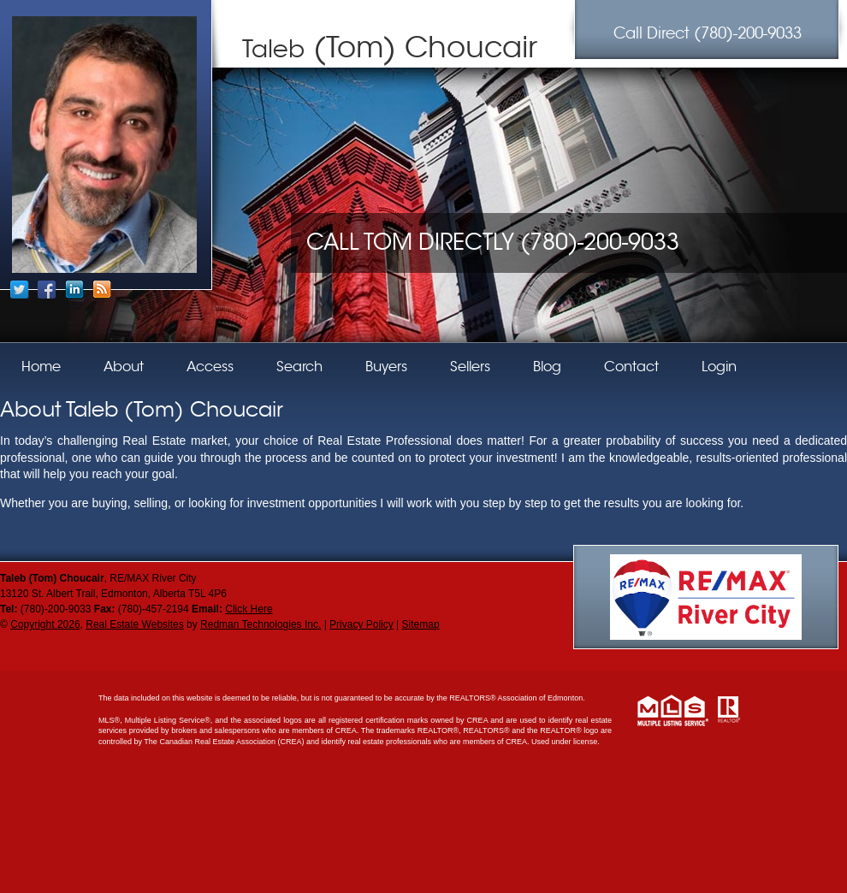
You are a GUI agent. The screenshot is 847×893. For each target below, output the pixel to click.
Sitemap (421, 624)
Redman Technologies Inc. (260, 624)
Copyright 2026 (45, 624)
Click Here (248, 609)
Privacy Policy (361, 624)
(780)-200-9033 (707, 33)
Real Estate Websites (135, 624)
